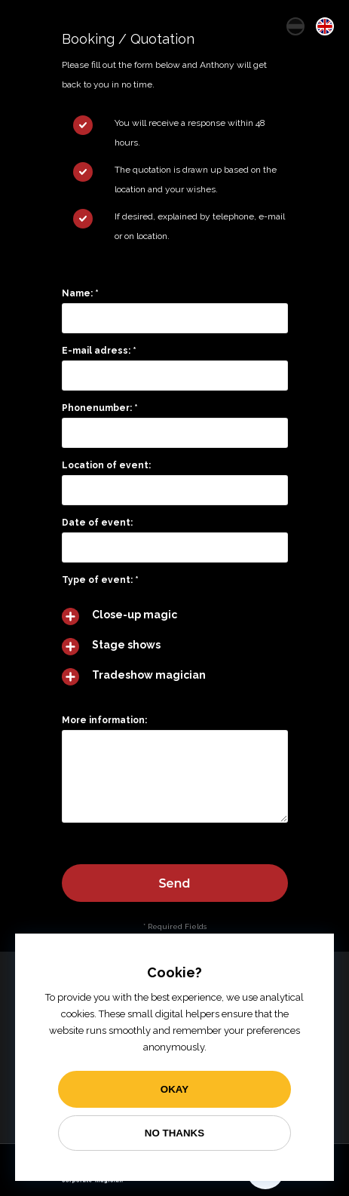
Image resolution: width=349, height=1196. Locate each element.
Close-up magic (134, 614)
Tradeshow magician (149, 674)
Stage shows (126, 644)
